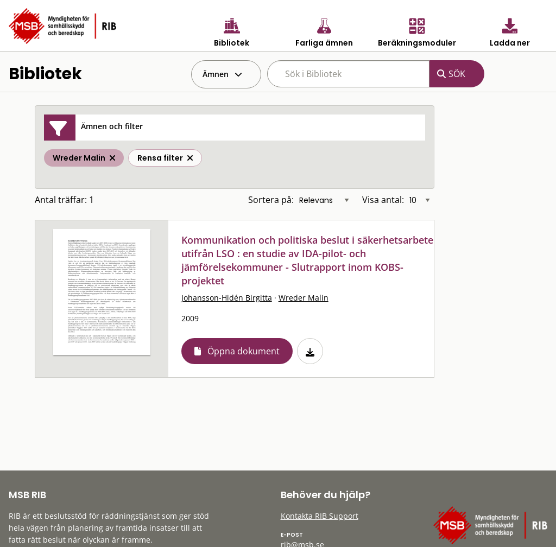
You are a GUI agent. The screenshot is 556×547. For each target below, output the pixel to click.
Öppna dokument (243, 351)
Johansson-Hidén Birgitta (226, 297)
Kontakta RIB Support (319, 516)
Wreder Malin (303, 297)
